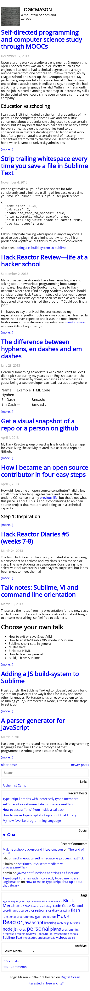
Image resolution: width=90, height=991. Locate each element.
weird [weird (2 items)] (71, 937)
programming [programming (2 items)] (70, 929)
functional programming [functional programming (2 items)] (18, 916)
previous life (49, 498)
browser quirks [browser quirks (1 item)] (39, 906)
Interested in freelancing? (45, 983)
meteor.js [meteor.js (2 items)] (63, 923)
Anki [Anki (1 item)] (24, 901)
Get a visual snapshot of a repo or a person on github (39, 424)
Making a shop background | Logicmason (33, 849)
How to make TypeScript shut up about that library (39, 815)
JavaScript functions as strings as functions (48, 873)
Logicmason (36, 9)
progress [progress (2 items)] (8, 934)
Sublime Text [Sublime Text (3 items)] (12, 937)
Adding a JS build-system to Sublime (40, 248)
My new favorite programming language (32, 820)
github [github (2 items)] (51, 916)
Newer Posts (80, 765)
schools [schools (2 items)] (73, 934)
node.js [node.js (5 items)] (10, 929)
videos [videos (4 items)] (61, 937)
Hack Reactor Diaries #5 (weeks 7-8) (35, 537)
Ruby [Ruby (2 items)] (53, 934)
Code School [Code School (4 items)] (72, 905)
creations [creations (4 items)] (39, 910)
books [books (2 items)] (26, 906)
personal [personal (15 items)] (38, 928)
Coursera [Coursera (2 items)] (25, 910)
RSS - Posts (11, 961)
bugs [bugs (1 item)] (49, 906)
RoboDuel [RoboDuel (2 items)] (43, 934)
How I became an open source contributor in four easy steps (44, 471)
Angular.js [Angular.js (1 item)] (16, 901)
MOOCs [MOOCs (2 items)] (75, 923)
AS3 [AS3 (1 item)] (48, 901)
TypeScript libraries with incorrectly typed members (40, 799)
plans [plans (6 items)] (55, 929)
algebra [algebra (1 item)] (6, 901)
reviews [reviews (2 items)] (31, 934)
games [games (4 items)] (41, 916)
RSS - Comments (15, 967)
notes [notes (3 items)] (21, 929)
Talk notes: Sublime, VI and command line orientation (39, 591)
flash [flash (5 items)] (75, 910)
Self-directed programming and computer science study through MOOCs (41, 39)
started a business (75, 322)
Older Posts (9, 765)
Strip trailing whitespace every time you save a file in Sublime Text (44, 165)
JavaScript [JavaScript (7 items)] (33, 922)
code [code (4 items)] (57, 905)
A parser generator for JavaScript (33, 724)
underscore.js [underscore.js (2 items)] (46, 937)
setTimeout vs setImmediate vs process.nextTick (38, 804)
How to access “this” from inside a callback (33, 809)
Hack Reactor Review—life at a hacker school (44, 260)
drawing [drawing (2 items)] (64, 910)
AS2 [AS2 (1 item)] (43, 901)
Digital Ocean (70, 977)
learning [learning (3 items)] (50, 923)
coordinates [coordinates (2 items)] (10, 910)
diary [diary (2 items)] (55, 910)
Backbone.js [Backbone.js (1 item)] (56, 901)
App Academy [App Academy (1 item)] (34, 901)
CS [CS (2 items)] (49, 910)
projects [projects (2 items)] (20, 934)
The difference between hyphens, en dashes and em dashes (41, 349)
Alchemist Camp (14, 785)
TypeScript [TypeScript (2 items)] (30, 937)
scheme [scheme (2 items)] (62, 934)
